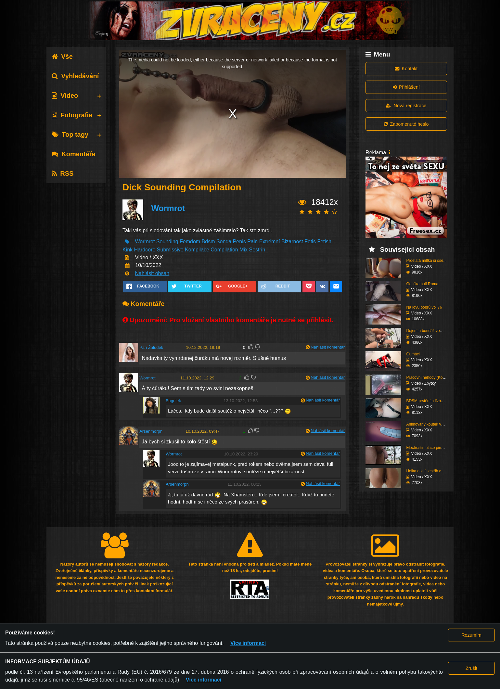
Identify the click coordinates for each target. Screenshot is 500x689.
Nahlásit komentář (328, 347)
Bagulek (173, 400)
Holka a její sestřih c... (425, 471)
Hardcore (145, 249)
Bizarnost (292, 241)
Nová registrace (406, 105)
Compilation (224, 249)
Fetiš (310, 241)
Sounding (167, 241)
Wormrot (168, 208)
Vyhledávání (75, 76)
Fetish (324, 241)
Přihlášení (406, 87)
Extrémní (269, 241)
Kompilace (197, 249)
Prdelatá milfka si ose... (426, 260)
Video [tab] (65, 95)
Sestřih (257, 249)
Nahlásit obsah (152, 273)
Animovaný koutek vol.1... (428, 424)
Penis (239, 241)
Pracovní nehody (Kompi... (429, 377)
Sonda (224, 241)
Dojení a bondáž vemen (426, 330)
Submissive (170, 249)
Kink (127, 249)
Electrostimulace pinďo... (427, 447)
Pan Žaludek (151, 347)
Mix (243, 249)
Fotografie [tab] (72, 115)
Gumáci (412, 354)
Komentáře (73, 154)
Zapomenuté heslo (406, 124)
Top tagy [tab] (70, 134)
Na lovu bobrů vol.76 (424, 307)
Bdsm (208, 241)
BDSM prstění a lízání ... (427, 401)
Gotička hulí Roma (422, 284)
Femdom (190, 241)
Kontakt (406, 68)
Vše (62, 56)
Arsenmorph (150, 431)
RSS (62, 173)
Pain (252, 241)
